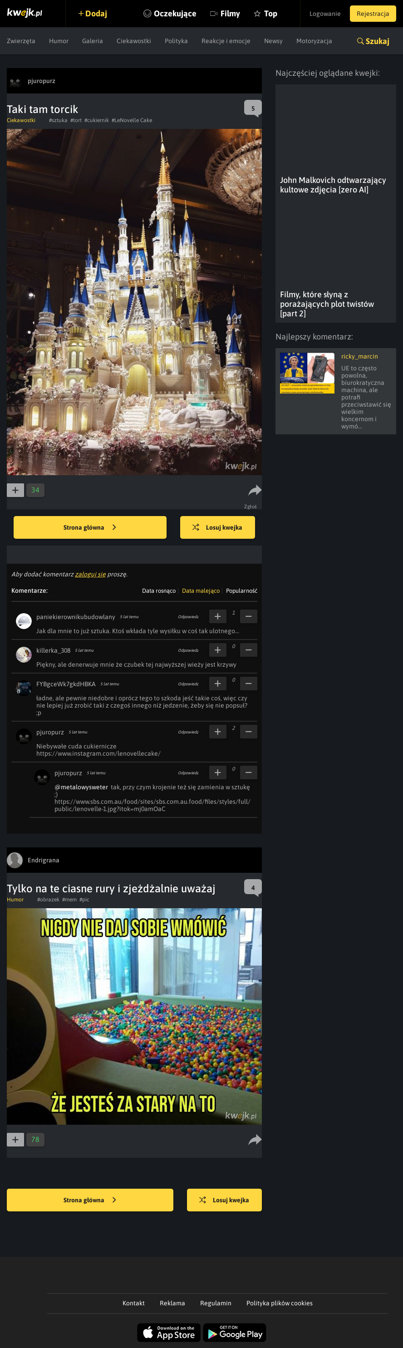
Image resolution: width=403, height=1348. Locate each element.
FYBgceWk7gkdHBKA (66, 684)
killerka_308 (53, 650)
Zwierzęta (21, 40)
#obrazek (48, 899)
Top (270, 13)
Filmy (230, 13)
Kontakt (134, 1303)
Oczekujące (175, 13)
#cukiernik (96, 120)
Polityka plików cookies (279, 1303)
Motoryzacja (314, 40)
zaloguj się (90, 574)
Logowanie (325, 13)
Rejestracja (373, 13)
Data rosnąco (159, 590)
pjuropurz (50, 732)
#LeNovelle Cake (132, 120)
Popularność (241, 590)
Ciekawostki (134, 40)
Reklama (172, 1303)
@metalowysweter (81, 787)
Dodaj (96, 13)
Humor (59, 40)
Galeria (92, 40)
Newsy (273, 40)
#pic (84, 899)
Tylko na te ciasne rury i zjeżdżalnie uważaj (111, 888)
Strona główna (90, 528)
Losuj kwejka (217, 528)
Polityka (176, 40)
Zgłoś (250, 506)
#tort (76, 120)
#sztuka (58, 120)
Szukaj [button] (377, 41)
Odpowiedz (188, 617)
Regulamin (215, 1303)
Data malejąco (201, 590)
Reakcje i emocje (226, 40)
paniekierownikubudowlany (75, 616)
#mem (69, 899)
